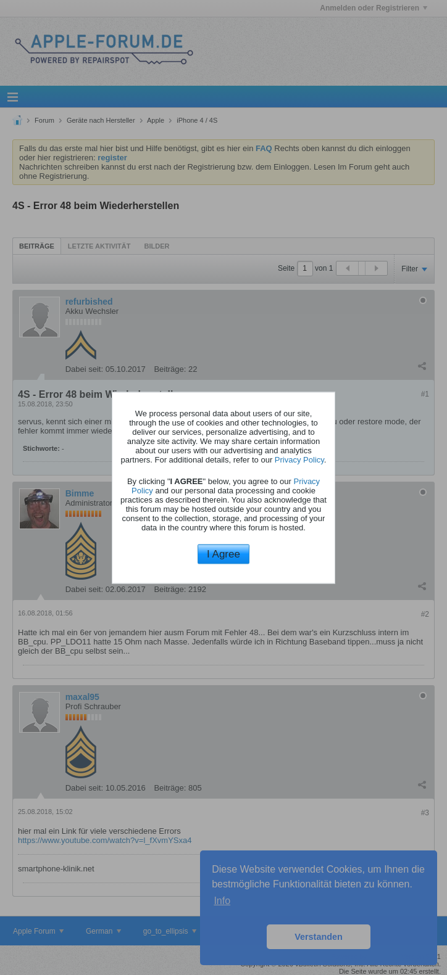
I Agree (223, 554)
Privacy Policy (299, 459)
